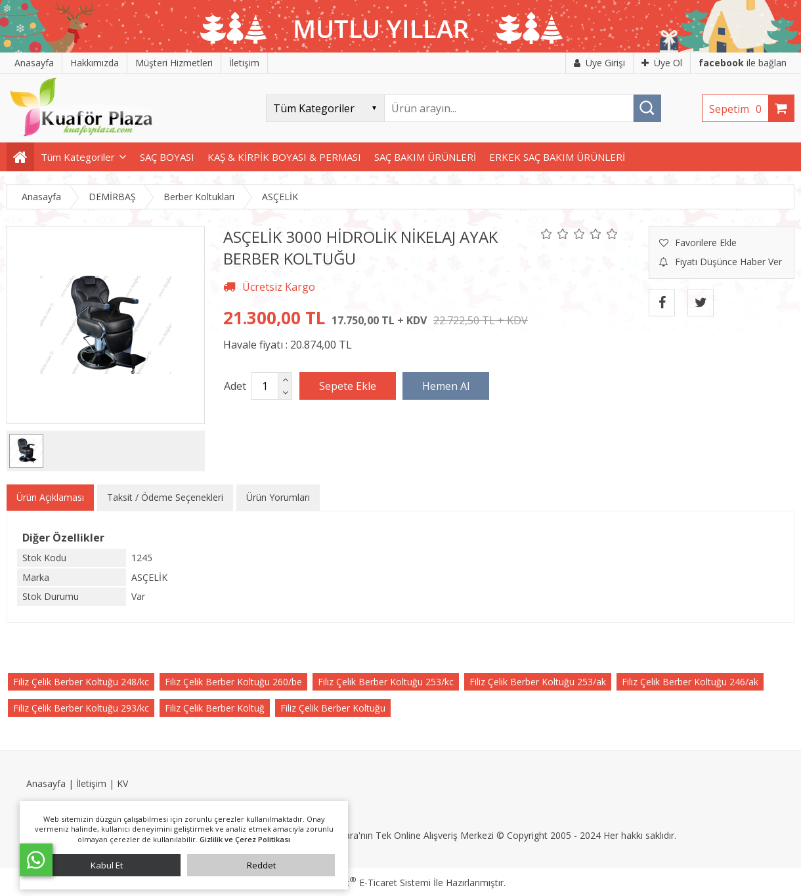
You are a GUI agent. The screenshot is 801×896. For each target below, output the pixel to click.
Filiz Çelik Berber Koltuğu (332, 708)
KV (122, 783)
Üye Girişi (599, 62)
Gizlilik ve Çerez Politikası (245, 839)
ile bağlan (743, 62)
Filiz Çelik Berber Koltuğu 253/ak (537, 681)
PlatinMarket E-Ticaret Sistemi (363, 882)
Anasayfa (46, 783)
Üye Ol (661, 62)
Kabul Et (107, 865)
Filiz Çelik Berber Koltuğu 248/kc (81, 681)
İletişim (91, 783)
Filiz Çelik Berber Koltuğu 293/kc (81, 708)
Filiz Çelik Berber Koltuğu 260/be (233, 681)
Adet (235, 386)
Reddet (261, 865)
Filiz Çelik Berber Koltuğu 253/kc (386, 681)
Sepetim (738, 109)
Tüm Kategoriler (78, 156)
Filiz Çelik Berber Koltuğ (215, 708)
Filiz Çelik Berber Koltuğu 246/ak (690, 681)
